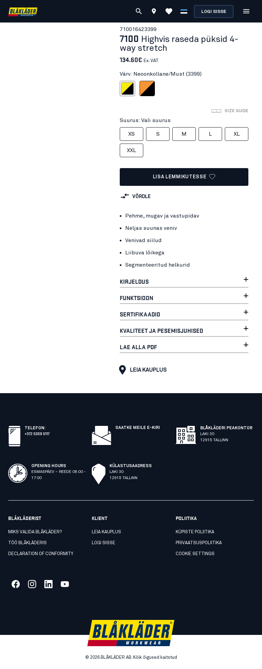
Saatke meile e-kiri (137, 428)
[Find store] (153, 12)
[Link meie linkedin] (48, 584)
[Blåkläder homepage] (23, 11)
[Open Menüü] (246, 11)
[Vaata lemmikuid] (168, 11)
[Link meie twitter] (32, 584)
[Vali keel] (183, 11)
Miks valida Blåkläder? (35, 532)
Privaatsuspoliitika (199, 543)
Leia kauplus (141, 370)
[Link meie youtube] (64, 584)
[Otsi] (138, 11)
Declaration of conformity (40, 554)
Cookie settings (195, 554)
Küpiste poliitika (195, 532)
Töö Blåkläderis (27, 543)
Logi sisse (213, 12)
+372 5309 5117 (37, 433)
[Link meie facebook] (15, 584)
